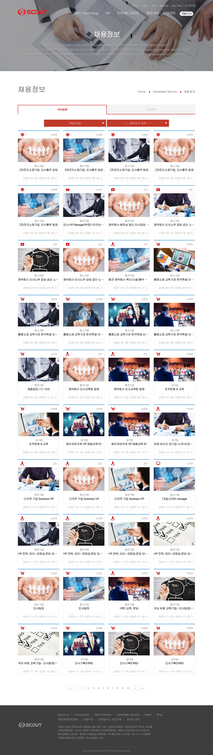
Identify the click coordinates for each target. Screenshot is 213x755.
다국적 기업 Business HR (38, 499)
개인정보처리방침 (68, 719)
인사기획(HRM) (84, 663)
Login (144, 5)
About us (63, 714)
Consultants (81, 714)
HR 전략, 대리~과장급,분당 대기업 (38, 554)
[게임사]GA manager (174, 499)
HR (108, 13)
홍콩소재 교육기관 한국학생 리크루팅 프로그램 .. (183, 279)
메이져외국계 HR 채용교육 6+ (84, 444)
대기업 (174, 385)
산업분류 (151, 109)
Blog (135, 5)
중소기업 (39, 166)
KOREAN (190, 5)
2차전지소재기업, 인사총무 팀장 (129, 170)
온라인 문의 (133, 719)
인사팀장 (38, 608)
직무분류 (62, 110)
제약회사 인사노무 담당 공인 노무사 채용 (178, 225)
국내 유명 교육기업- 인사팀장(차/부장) (177, 608)
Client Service (102, 714)
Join (153, 5)
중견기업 (84, 220)
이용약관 (88, 719)
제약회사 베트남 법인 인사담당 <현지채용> (134, 225)
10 (128, 688)
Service (164, 5)
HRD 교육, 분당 (129, 608)
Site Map (176, 5)
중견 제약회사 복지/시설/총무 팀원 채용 (132, 279)
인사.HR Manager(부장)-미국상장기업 (85, 225)
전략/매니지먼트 (128, 13)
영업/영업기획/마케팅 (161, 13)
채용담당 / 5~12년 (38, 389)
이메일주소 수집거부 (109, 719)
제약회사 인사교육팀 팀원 (83, 389)
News (148, 714)
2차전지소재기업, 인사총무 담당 (38, 170)
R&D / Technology (86, 13)
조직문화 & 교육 (174, 389)
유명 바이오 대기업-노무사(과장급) (175, 444)
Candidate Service (128, 714)
